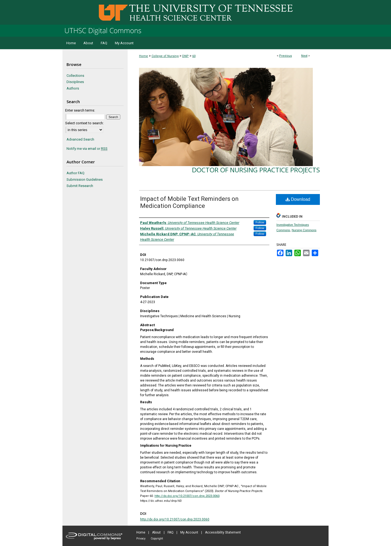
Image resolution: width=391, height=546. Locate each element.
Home (143, 56)
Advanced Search (80, 139)
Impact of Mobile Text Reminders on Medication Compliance (189, 202)
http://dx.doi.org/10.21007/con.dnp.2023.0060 (186, 496)
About (156, 532)
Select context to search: (84, 123)
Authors (73, 88)
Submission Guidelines (85, 179)
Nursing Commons (304, 230)
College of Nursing (165, 56)
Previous (285, 56)
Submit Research (80, 186)
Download (298, 199)
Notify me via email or (87, 149)
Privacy (141, 538)
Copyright (157, 538)
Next (304, 56)
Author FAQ (75, 173)
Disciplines (75, 82)
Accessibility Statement (223, 532)
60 (193, 56)
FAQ (171, 532)
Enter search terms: (80, 110)
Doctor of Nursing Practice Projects (256, 169)
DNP (185, 56)
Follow (260, 222)
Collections (75, 76)
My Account (189, 532)
